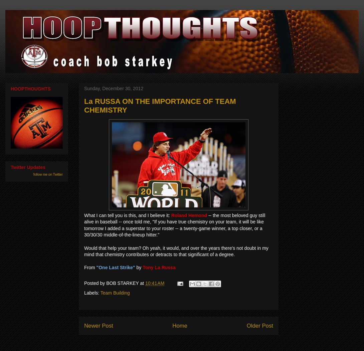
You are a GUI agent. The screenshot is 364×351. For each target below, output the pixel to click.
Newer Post (98, 326)
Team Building (115, 293)
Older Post (260, 326)
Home (179, 326)
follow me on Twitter (48, 174)
